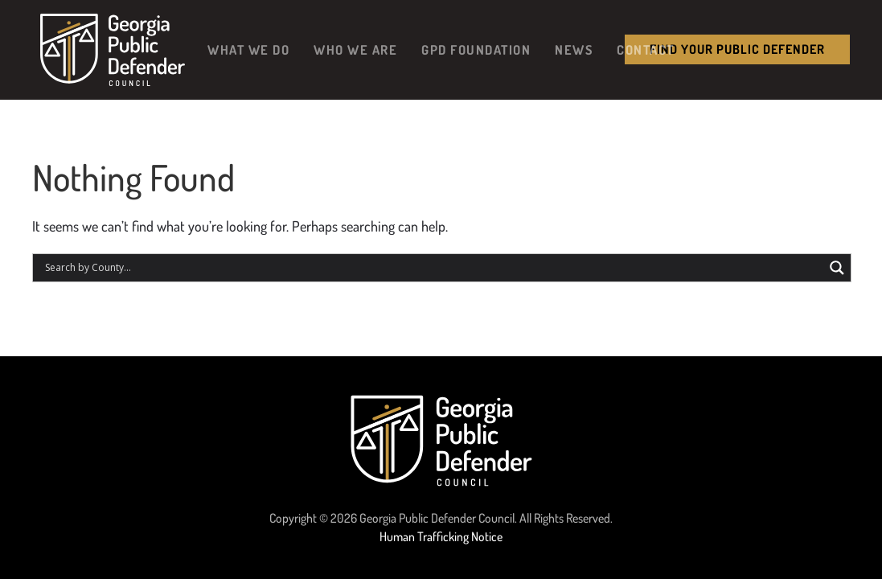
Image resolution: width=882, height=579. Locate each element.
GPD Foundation (476, 49)
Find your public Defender (737, 49)
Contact (646, 49)
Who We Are (355, 49)
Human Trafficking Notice (441, 536)
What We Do (248, 49)
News (574, 49)
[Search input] (432, 267)
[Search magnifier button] (837, 267)
